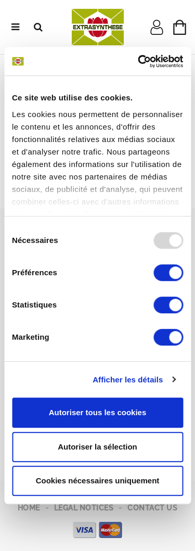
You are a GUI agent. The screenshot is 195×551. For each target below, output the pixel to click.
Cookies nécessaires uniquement (98, 480)
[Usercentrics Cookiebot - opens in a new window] (139, 61)
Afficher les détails (128, 379)
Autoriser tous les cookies (98, 412)
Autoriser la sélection (97, 446)
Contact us (152, 508)
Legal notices (84, 508)
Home (29, 508)
